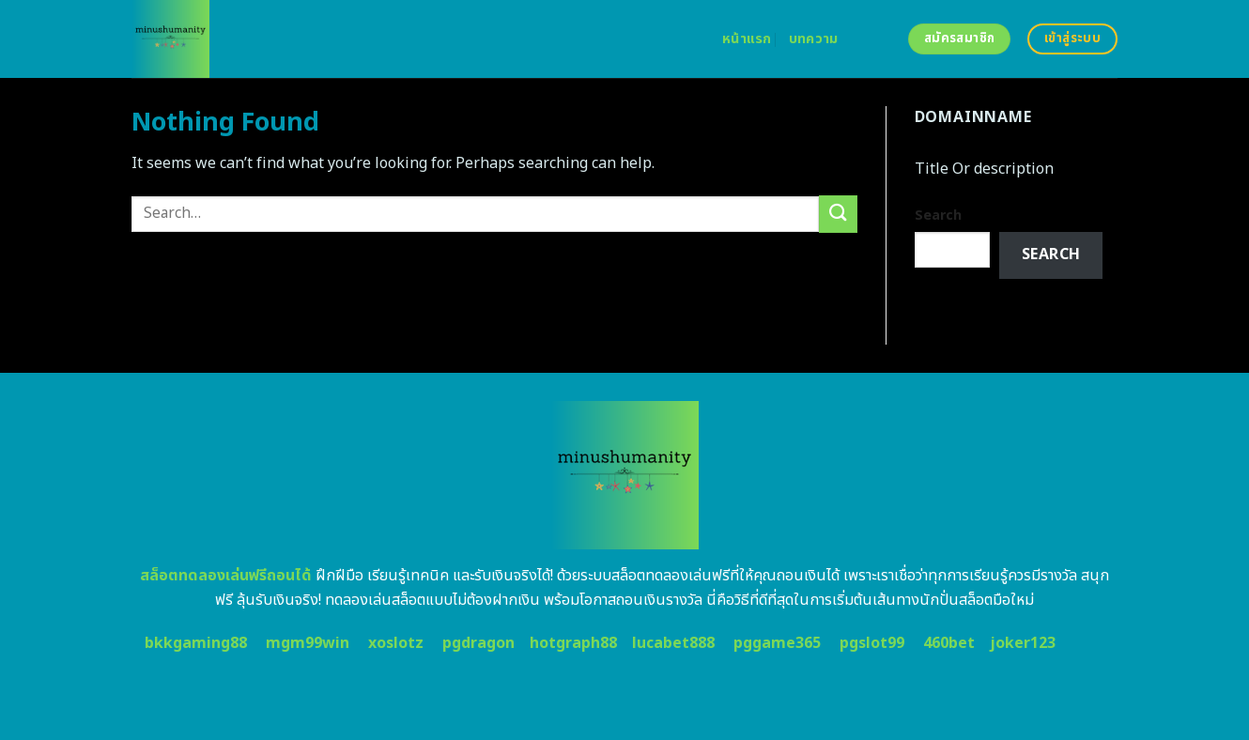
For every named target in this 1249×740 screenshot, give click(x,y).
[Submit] (837, 213)
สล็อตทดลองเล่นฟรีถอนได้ (226, 575)
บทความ (814, 39)
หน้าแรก (747, 39)
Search (938, 215)
